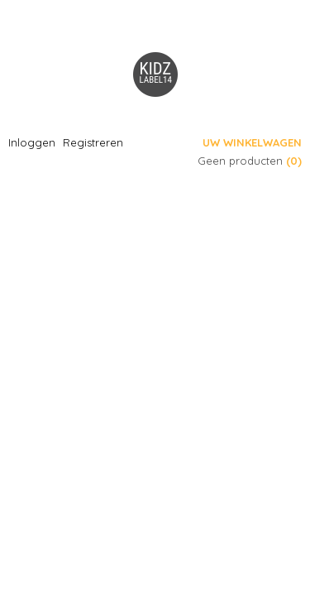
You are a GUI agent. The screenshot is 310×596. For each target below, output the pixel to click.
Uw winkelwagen (252, 142)
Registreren (93, 142)
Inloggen (31, 142)
